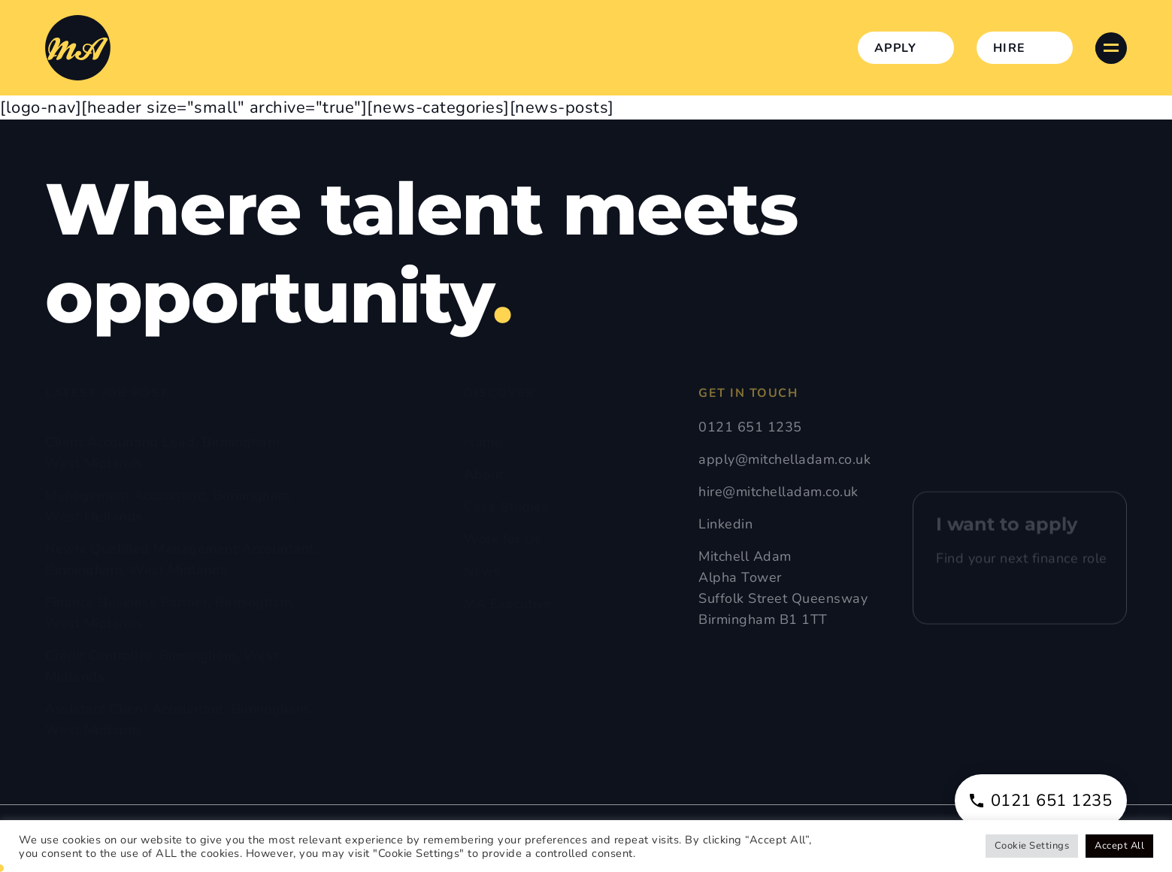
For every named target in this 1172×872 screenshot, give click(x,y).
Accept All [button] (1119, 845)
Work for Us (503, 539)
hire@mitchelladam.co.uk (778, 492)
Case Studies (506, 507)
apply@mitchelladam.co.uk (784, 459)
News (482, 571)
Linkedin (725, 524)
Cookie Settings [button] (1032, 845)
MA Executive (507, 604)
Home (483, 442)
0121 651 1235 (750, 427)
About (484, 474)
